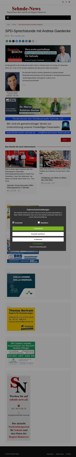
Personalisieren (38, 243)
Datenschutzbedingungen (38, 247)
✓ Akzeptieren (38, 228)
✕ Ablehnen (38, 239)
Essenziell (17, 222)
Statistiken (43, 222)
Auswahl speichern (38, 234)
